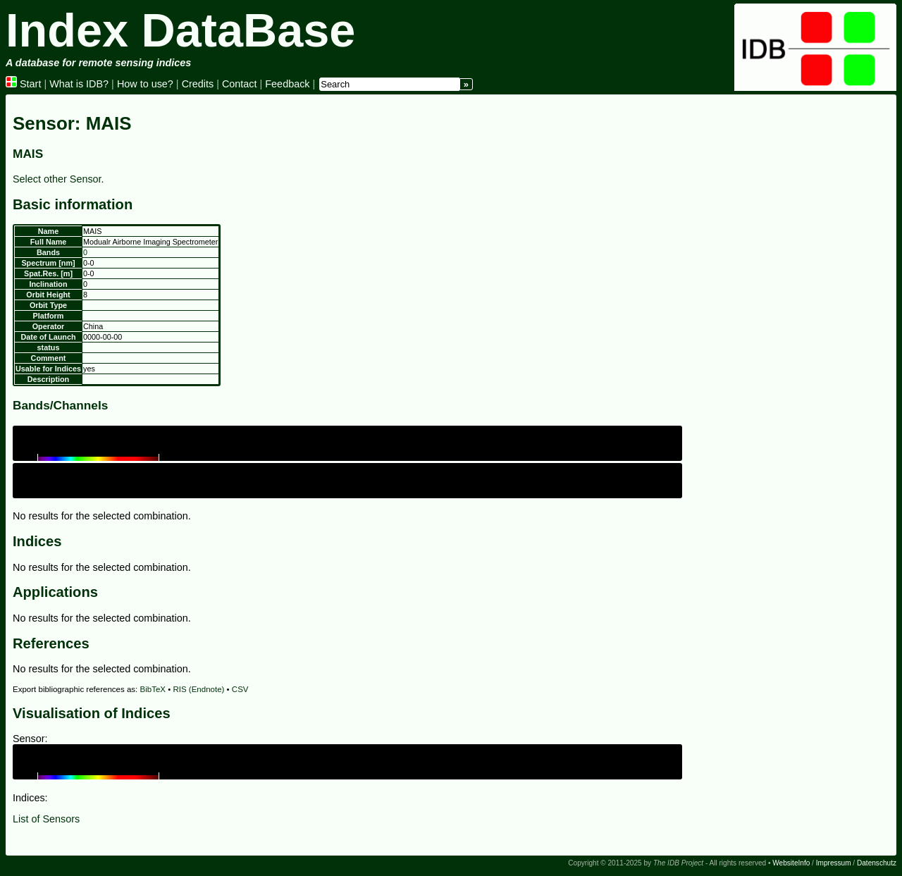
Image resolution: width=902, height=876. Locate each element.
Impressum (833, 863)
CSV (240, 689)
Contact (239, 84)
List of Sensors (46, 819)
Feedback (287, 84)
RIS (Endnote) (198, 689)
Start (23, 84)
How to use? (145, 84)
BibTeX (153, 689)
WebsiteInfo (791, 863)
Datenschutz (876, 863)
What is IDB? (79, 84)
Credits (198, 84)
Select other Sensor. (58, 179)
